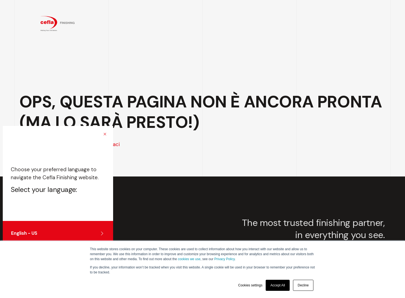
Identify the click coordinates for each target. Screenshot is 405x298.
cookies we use (189, 259)
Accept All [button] (277, 285)
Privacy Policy (224, 259)
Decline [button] (303, 285)
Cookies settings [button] (250, 285)
